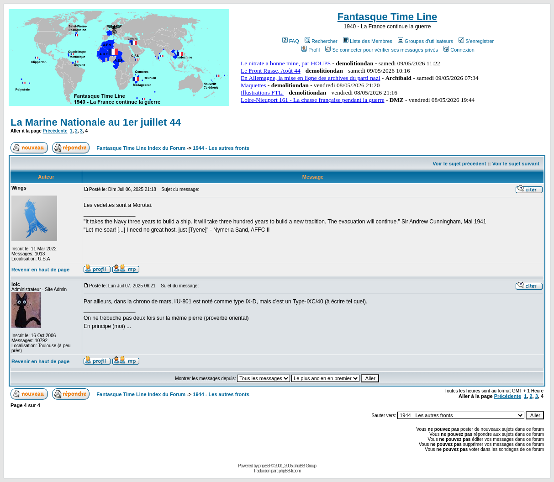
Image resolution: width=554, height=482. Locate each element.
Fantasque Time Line (387, 16)
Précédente (55, 130)
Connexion (459, 50)
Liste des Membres (367, 41)
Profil (310, 50)
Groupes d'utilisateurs (425, 41)
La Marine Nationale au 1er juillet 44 (96, 122)
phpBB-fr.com (290, 470)
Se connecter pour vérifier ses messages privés (381, 50)
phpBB (264, 465)
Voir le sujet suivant (515, 163)
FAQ (290, 41)
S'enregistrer (476, 41)
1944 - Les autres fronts (221, 148)
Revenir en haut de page (40, 269)
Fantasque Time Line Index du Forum (140, 148)
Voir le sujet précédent (459, 163)
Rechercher (321, 41)
